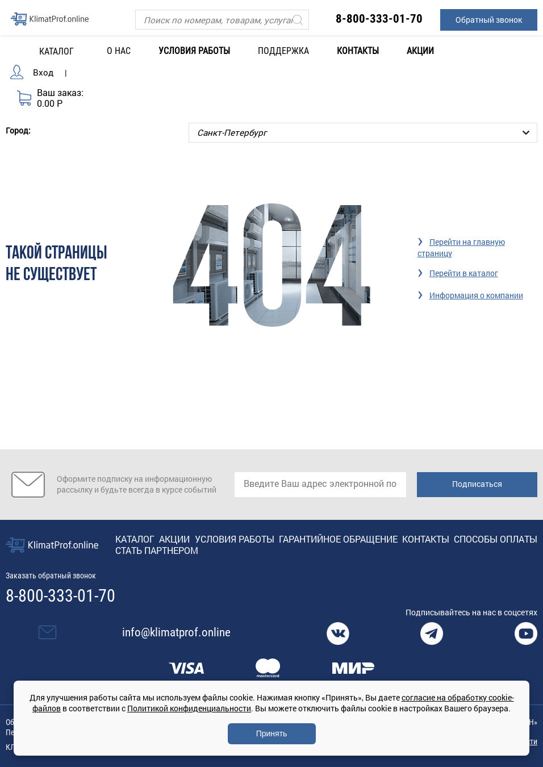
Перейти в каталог (463, 272)
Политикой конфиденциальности (189, 708)
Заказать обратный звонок (51, 575)
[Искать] (297, 20)
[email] (321, 484)
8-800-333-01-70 (379, 19)
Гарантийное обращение (338, 538)
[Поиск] (221, 20)
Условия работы (194, 50)
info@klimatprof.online (176, 632)
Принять (271, 733)
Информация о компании (476, 294)
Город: (18, 129)
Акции (420, 50)
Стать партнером (156, 550)
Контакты (358, 50)
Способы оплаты (495, 538)
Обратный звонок (489, 19)
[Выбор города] (363, 132)
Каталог (134, 538)
